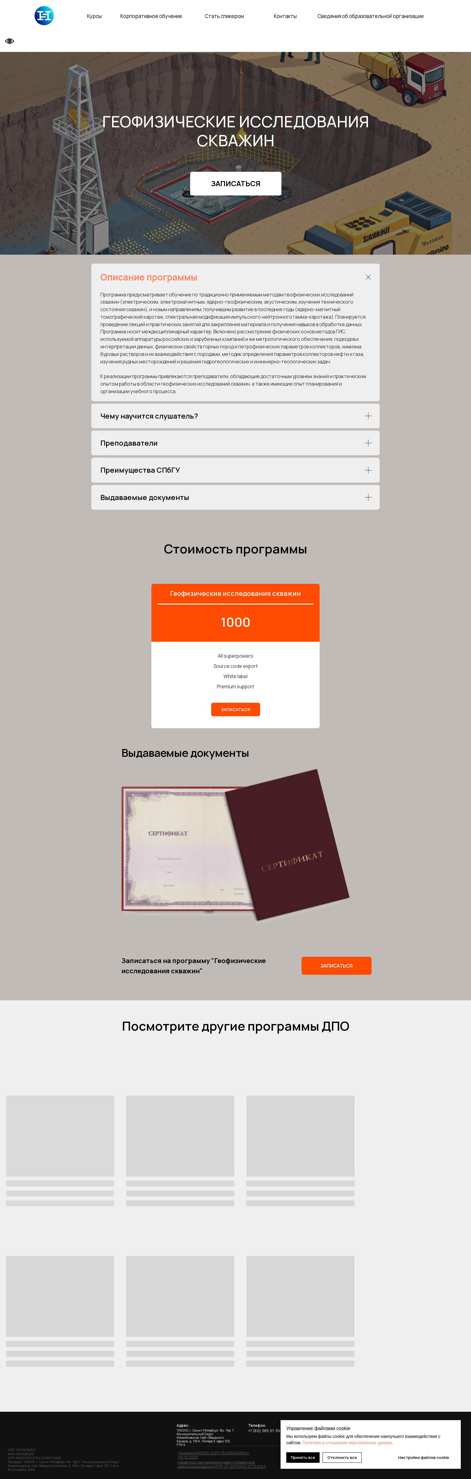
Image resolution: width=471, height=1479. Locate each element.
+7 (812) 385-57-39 (264, 1429)
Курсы (94, 16)
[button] (236, 184)
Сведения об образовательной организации (371, 16)
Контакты (285, 16)
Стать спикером (224, 16)
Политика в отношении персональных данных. (348, 1442)
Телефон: (257, 1423)
